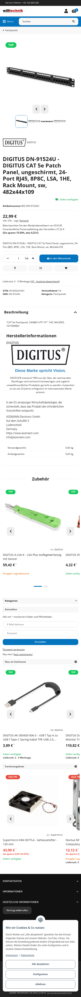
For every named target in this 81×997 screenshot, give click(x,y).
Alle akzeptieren (40, 964)
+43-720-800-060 (30, 2)
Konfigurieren (40, 974)
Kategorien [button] (11, 600)
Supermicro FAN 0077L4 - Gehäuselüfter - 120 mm (30, 842)
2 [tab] (45, 586)
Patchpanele (59, 293)
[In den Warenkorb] (58, 258)
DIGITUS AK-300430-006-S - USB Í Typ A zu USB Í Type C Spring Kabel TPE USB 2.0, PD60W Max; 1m (30, 737)
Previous (36, 109)
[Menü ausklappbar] (8, 21)
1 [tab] (38, 586)
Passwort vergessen (14, 649)
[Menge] (18, 258)
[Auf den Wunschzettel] (66, 268)
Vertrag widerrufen (17, 910)
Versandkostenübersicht (59, 992)
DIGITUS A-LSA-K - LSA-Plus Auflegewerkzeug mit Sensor (32, 557)
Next (44, 109)
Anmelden (40, 641)
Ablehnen (40, 984)
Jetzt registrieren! (23, 654)
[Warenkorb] (74, 11)
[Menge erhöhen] (33, 258)
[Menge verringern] (7, 258)
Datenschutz (27, 955)
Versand (23, 220)
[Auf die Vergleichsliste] (40, 268)
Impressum (12, 955)
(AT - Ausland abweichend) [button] (45, 281)
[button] (66, 11)
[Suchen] (44, 21)
